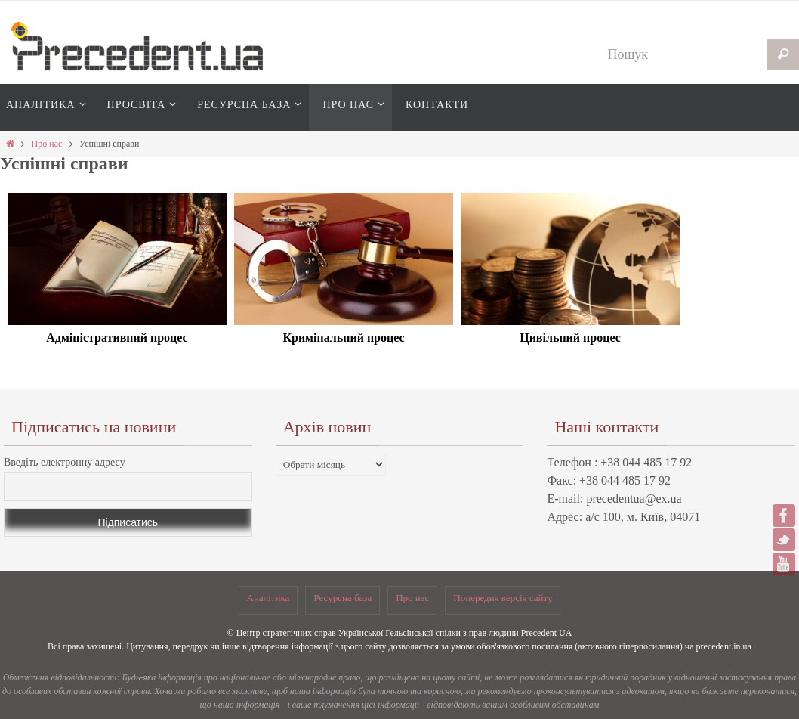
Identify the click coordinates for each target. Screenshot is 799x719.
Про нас (47, 143)
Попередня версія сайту (502, 597)
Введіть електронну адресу (64, 462)
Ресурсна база (342, 597)
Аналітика (268, 597)
